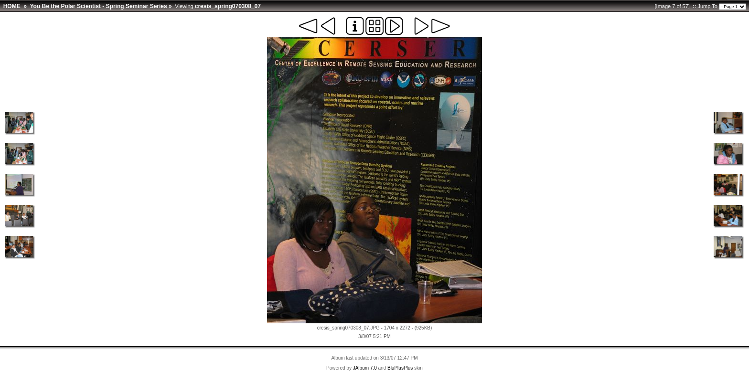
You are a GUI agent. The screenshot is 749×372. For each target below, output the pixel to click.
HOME (12, 6)
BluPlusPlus (400, 368)
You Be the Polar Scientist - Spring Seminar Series (98, 6)
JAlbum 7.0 (365, 368)
